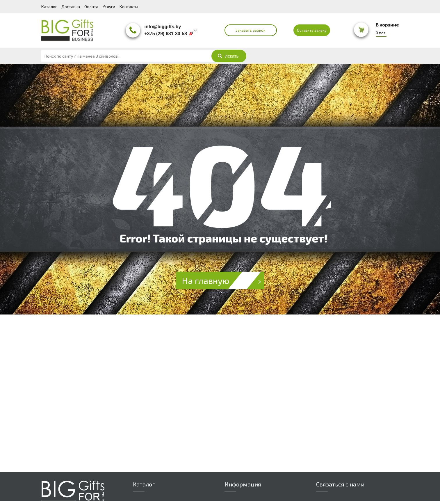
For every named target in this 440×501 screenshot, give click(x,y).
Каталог (49, 6)
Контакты (129, 6)
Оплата (91, 6)
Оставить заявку (312, 30)
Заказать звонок (251, 30)
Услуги (109, 6)
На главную (223, 280)
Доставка (70, 6)
